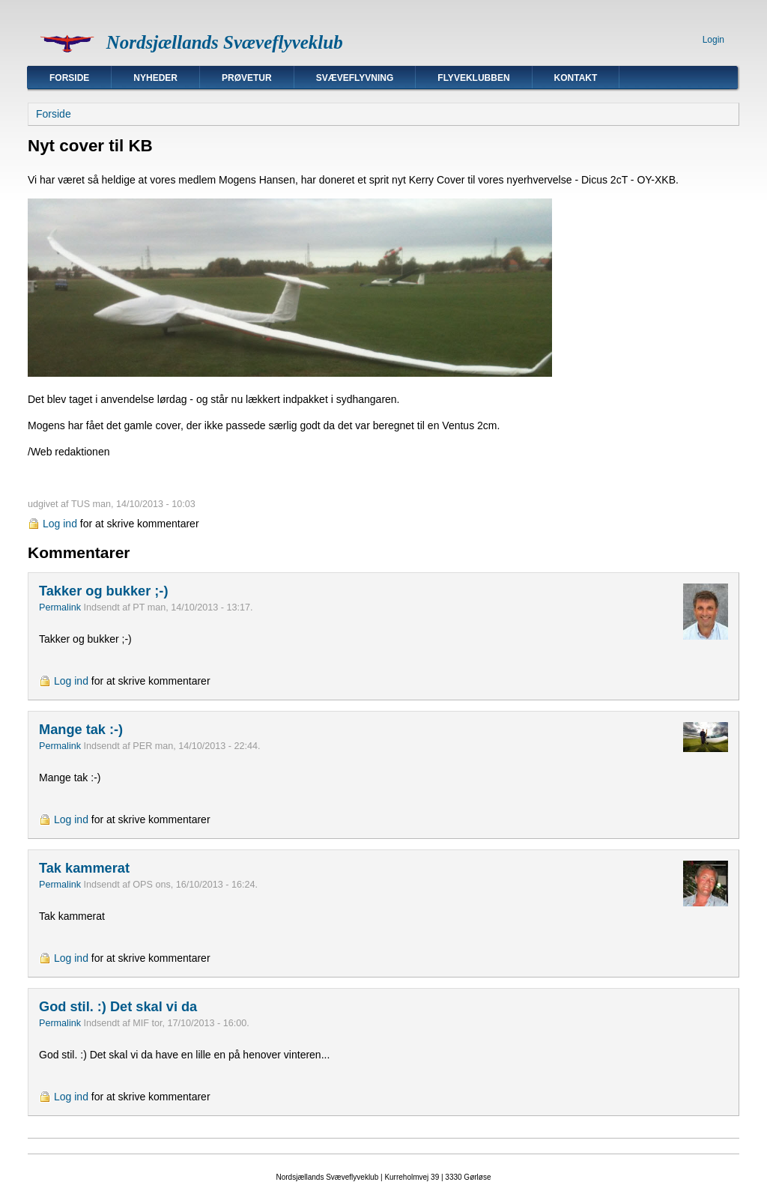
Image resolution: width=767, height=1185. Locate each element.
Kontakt (576, 78)
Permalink (60, 607)
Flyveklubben (473, 78)
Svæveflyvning (355, 78)
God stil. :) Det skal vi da (118, 1006)
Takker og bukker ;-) (104, 591)
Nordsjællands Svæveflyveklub (224, 42)
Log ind (60, 524)
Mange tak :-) (81, 729)
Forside (69, 78)
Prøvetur (247, 78)
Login (713, 39)
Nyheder (155, 78)
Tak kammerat (84, 868)
